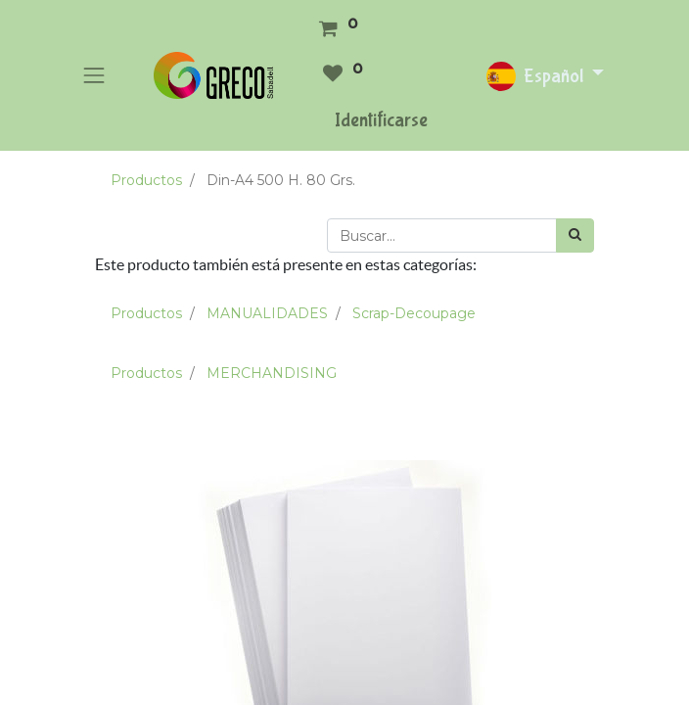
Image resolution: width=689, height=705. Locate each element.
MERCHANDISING (272, 373)
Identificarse (381, 120)
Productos (146, 180)
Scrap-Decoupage (414, 313)
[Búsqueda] (575, 235)
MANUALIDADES (267, 313)
